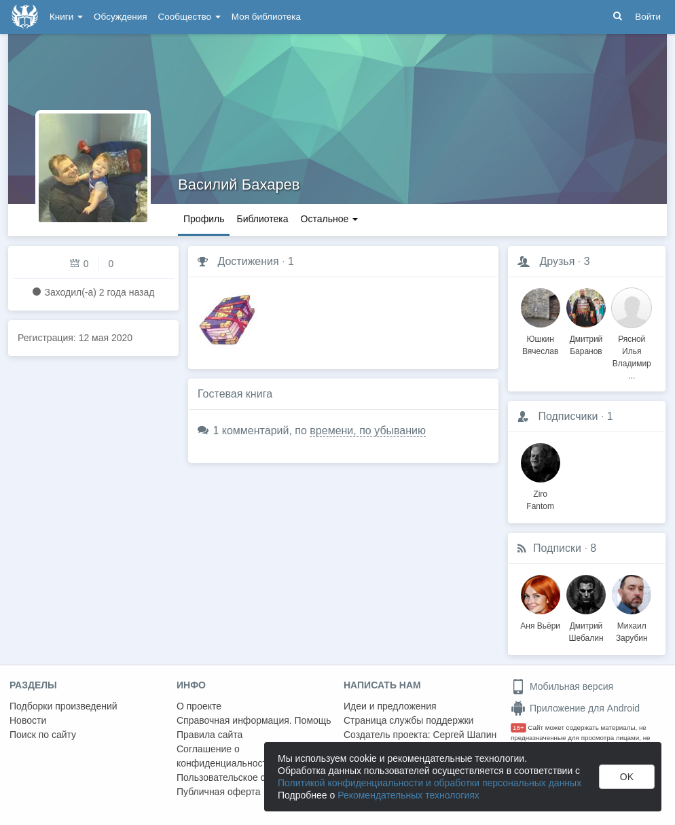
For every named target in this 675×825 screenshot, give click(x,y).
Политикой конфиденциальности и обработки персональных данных (429, 782)
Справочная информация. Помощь (254, 720)
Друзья (556, 261)
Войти (648, 17)
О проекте (199, 706)
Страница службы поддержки (408, 720)
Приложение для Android (575, 708)
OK (627, 776)
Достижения (247, 261)
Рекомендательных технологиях (408, 795)
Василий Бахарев (239, 184)
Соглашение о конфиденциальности (224, 756)
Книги (66, 17)
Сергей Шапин (464, 734)
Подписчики (568, 416)
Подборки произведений (63, 706)
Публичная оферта (219, 791)
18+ (518, 727)
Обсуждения (120, 17)
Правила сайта (209, 734)
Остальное (330, 218)
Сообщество (189, 17)
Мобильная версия (562, 686)
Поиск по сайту (43, 734)
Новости (28, 720)
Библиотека (262, 218)
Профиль (203, 218)
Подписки (557, 548)
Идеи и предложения (390, 706)
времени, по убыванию (368, 430)
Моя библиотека (266, 17)
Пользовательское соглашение (245, 777)
